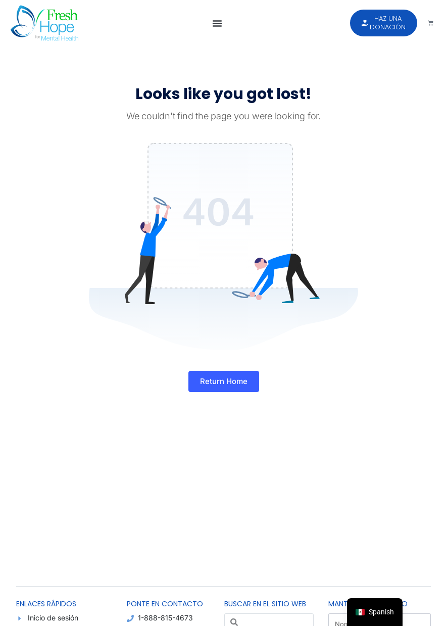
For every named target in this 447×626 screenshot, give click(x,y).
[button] (217, 23)
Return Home (223, 381)
